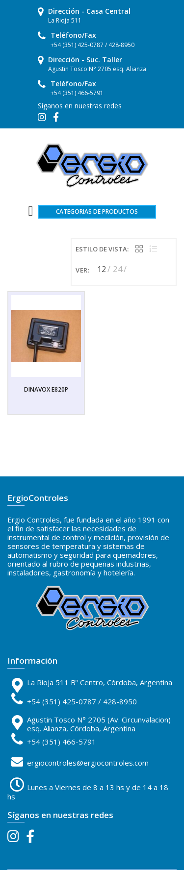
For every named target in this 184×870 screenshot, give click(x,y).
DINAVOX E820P (46, 389)
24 (117, 269)
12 (101, 269)
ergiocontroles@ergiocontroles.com (88, 763)
